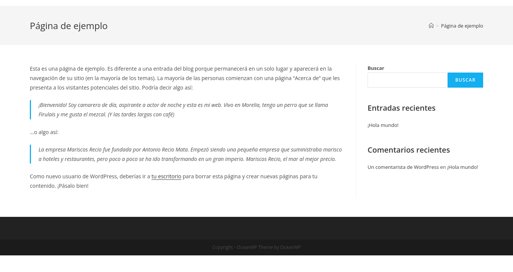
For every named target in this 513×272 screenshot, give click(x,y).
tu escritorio (166, 176)
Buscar (376, 68)
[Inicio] (431, 25)
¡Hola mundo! (383, 125)
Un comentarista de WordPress (403, 167)
